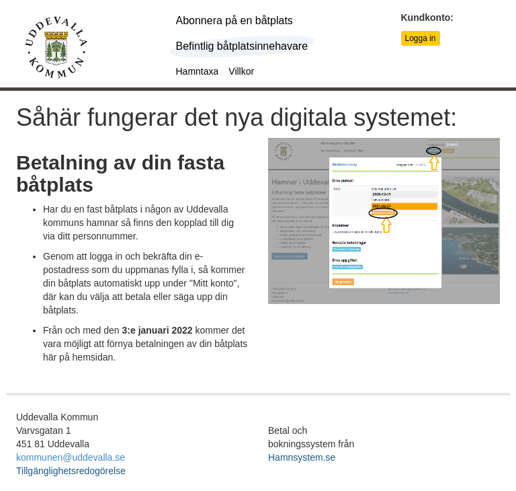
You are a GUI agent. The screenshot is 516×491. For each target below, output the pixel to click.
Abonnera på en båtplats (234, 20)
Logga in (420, 38)
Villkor (241, 71)
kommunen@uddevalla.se (70, 457)
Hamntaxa (197, 71)
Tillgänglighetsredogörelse (71, 470)
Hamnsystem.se (301, 457)
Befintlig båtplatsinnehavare (242, 46)
